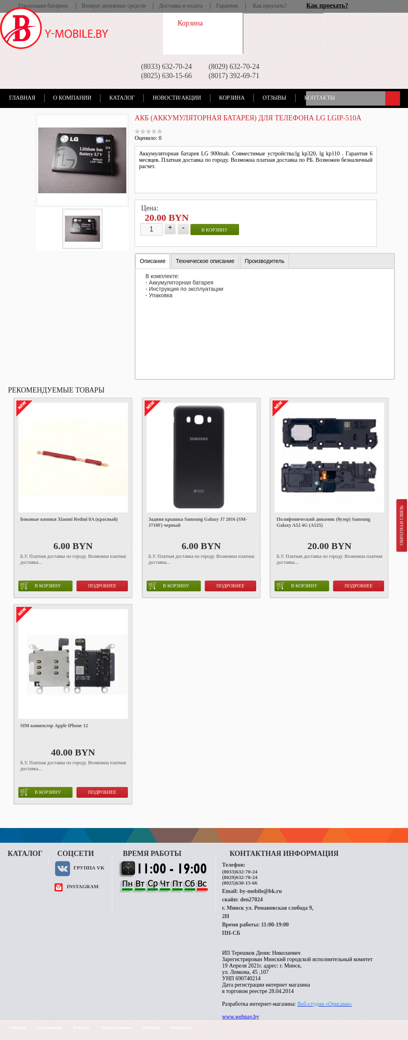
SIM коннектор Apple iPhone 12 (54, 725)
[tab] (152, 261)
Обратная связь (401, 525)
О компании (72, 98)
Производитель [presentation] (264, 261)
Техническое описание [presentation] (205, 261)
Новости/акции (177, 98)
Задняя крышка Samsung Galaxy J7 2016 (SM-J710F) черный (198, 522)
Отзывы (274, 98)
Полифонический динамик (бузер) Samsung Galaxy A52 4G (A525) (323, 522)
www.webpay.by (240, 1017)
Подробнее (102, 586)
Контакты (319, 98)
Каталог (122, 98)
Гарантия (227, 6)
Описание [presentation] (152, 261)
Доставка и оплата (180, 6)
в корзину (215, 230)
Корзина (232, 98)
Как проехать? (270, 6)
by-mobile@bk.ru (260, 891)
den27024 (251, 900)
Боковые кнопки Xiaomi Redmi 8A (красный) (69, 519)
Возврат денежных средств (113, 6)
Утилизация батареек (43, 6)
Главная (22, 98)
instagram (82, 886)
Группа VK (88, 868)
